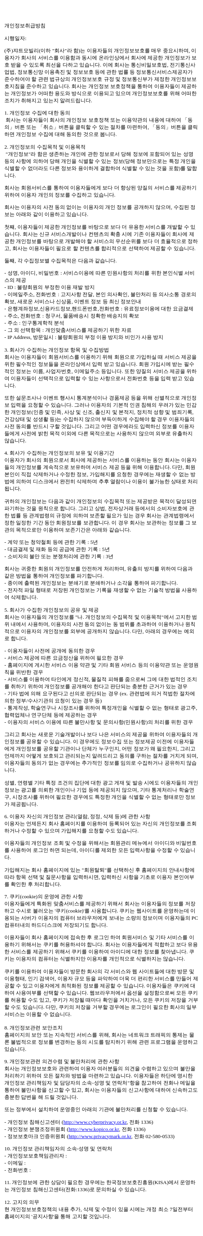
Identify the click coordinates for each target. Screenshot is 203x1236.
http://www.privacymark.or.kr (100, 1136)
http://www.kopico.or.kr (94, 1129)
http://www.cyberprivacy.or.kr (94, 1122)
